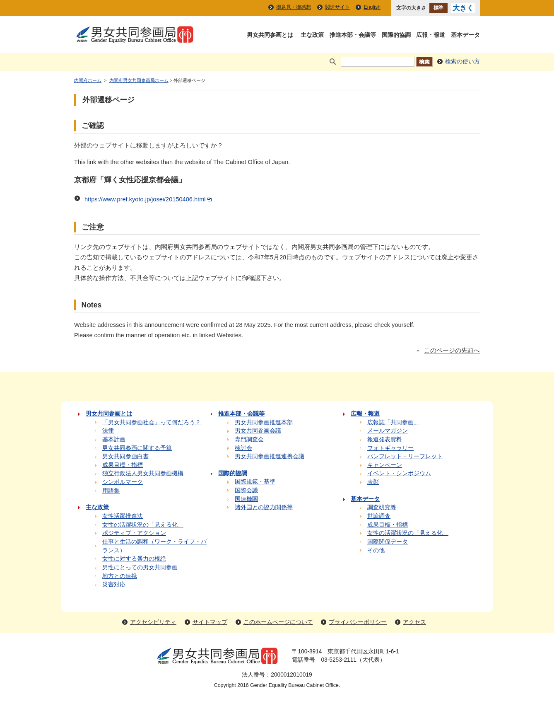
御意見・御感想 (293, 7)
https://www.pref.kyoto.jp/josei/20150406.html (148, 199)
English (372, 7)
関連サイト (337, 7)
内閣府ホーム (87, 80)
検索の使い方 (462, 61)
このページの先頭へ (452, 350)
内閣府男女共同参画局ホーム (139, 80)
